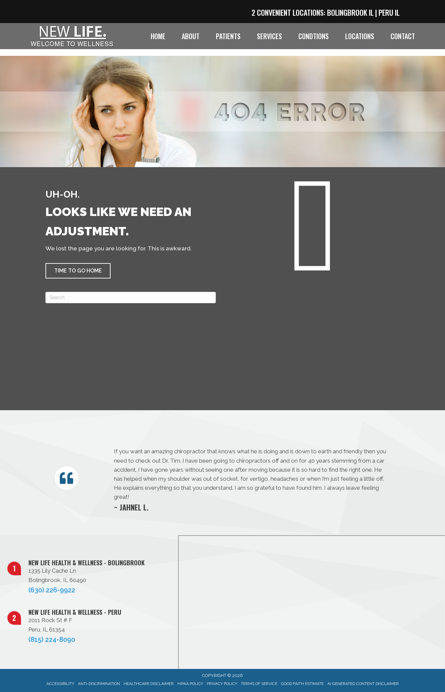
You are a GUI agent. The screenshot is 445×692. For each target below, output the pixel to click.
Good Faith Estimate (302, 683)
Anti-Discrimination (99, 683)
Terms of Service (259, 683)
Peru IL (389, 12)
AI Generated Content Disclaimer (363, 683)
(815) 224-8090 (51, 640)
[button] (78, 270)
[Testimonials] (250, 479)
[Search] (130, 297)
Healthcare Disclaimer (149, 683)
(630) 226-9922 (51, 590)
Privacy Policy (222, 683)
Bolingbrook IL (350, 12)
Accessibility (60, 683)
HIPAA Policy (190, 683)
